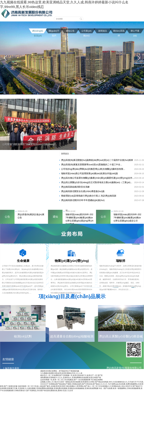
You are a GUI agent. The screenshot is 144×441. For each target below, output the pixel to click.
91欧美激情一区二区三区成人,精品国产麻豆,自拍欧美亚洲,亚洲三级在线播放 (46, 386)
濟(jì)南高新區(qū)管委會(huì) (18, 378)
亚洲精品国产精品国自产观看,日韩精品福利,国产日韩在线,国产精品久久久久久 (78, 384)
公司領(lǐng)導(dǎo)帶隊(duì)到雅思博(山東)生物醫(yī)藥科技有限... (93, 169)
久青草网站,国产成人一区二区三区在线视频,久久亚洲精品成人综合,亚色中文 (103, 386)
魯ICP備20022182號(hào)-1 (72, 390)
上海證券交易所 (10, 368)
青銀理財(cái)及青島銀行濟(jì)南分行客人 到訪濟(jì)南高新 (88, 196)
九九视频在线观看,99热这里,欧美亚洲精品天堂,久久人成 (61, 373)
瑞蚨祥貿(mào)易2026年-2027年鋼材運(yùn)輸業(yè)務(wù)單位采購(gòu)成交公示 (127, 217)
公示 (103, 216)
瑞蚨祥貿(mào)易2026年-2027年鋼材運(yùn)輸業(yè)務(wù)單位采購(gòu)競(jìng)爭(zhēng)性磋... (79, 219)
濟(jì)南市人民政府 (12, 373)
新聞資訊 (65, 154)
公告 (7, 216)
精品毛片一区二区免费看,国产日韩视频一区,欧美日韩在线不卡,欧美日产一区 (68, 375)
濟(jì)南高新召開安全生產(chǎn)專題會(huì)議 (82, 191)
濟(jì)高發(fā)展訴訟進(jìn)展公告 (31, 216)
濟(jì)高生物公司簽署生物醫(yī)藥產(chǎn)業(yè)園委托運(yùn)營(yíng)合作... (97, 178)
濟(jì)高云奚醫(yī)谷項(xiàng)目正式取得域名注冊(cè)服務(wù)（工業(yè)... (96, 182)
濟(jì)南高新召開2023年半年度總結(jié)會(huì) (83, 200)
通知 (55, 216)
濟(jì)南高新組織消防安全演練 (75, 187)
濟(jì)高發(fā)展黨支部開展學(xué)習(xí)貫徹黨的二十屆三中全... (91, 164)
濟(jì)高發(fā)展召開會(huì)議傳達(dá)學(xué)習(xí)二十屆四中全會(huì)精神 (97, 160)
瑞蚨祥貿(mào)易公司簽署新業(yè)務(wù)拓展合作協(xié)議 (89, 173)
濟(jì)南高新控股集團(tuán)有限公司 (21, 382)
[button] (5, 58)
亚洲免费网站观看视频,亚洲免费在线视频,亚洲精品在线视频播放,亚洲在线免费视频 (67, 388)
